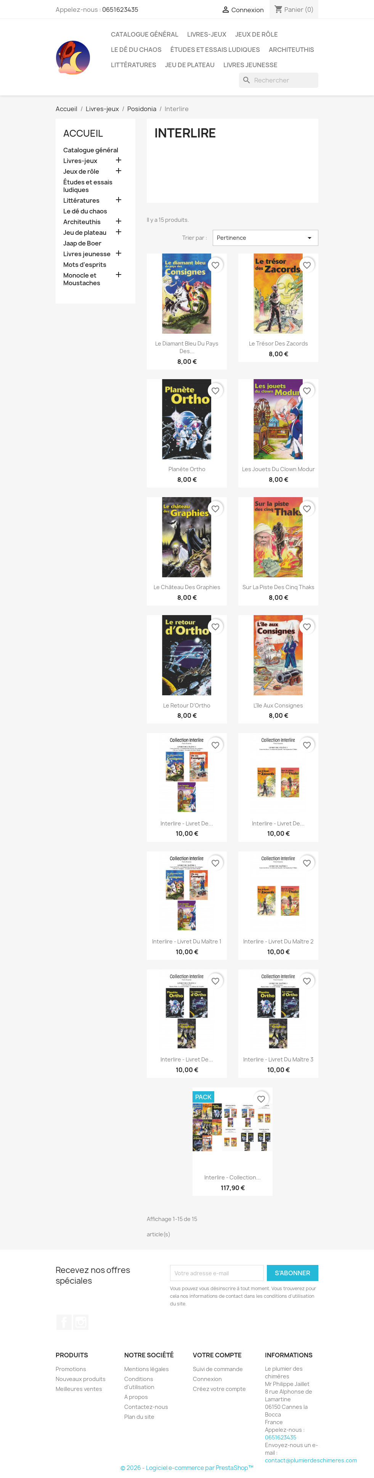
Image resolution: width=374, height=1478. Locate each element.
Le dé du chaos (136, 49)
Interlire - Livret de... (187, 823)
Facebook (64, 1322)
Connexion (207, 1379)
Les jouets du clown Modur (278, 469)
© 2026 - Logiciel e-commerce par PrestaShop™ (187, 1468)
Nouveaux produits (81, 1379)
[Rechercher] (278, 80)
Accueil (83, 133)
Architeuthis (291, 49)
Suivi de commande (218, 1369)
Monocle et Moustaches (81, 279)
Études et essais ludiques (215, 49)
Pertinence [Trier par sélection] (265, 237)
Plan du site (139, 1416)
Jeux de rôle (256, 34)
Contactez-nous (146, 1406)
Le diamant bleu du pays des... (186, 347)
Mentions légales (146, 1369)
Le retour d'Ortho (186, 705)
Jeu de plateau (190, 65)
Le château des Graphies (187, 587)
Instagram (80, 1322)
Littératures (133, 65)
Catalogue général (144, 34)
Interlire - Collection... (232, 1177)
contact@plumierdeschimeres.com (311, 1460)
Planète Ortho (187, 469)
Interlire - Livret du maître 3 (278, 1059)
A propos (136, 1396)
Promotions (71, 1369)
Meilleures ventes (79, 1388)
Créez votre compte (219, 1388)
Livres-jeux (206, 34)
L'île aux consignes (278, 705)
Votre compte (217, 1355)
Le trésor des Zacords (278, 343)
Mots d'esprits (84, 265)
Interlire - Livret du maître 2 (278, 941)
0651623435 (120, 9)
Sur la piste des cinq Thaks (278, 587)
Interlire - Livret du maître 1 (187, 941)
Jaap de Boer (82, 243)
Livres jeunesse (250, 65)
